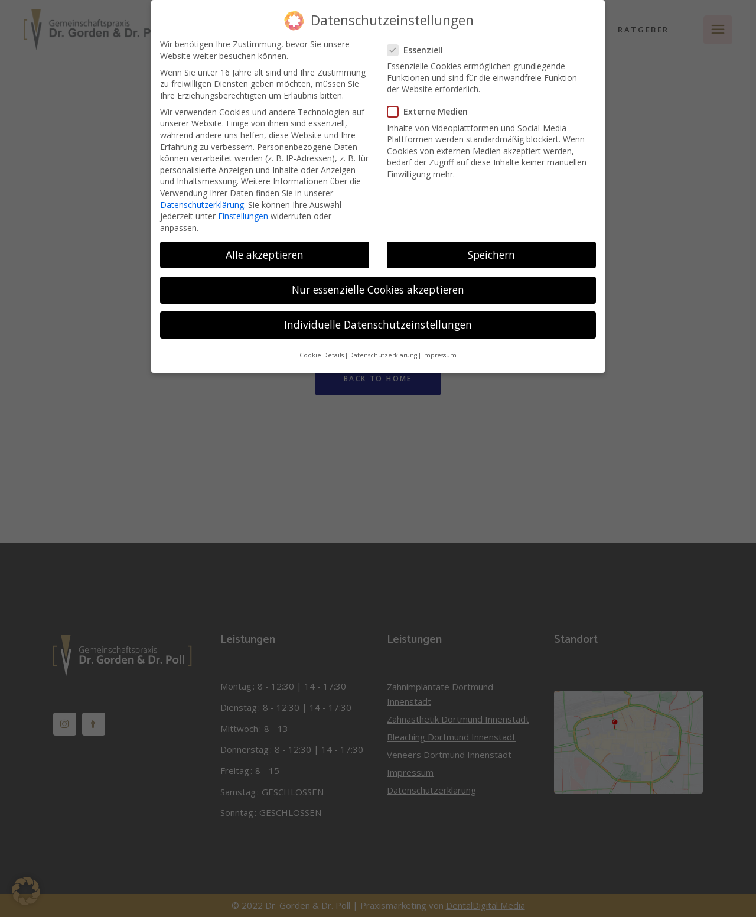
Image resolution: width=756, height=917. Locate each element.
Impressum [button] (439, 348)
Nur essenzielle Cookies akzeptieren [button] (378, 282)
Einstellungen (243, 208)
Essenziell (420, 42)
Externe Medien (432, 104)
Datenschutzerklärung (202, 197)
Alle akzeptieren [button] (265, 247)
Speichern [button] (491, 247)
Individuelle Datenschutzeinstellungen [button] (378, 317)
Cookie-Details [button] (321, 348)
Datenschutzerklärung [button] (383, 348)
